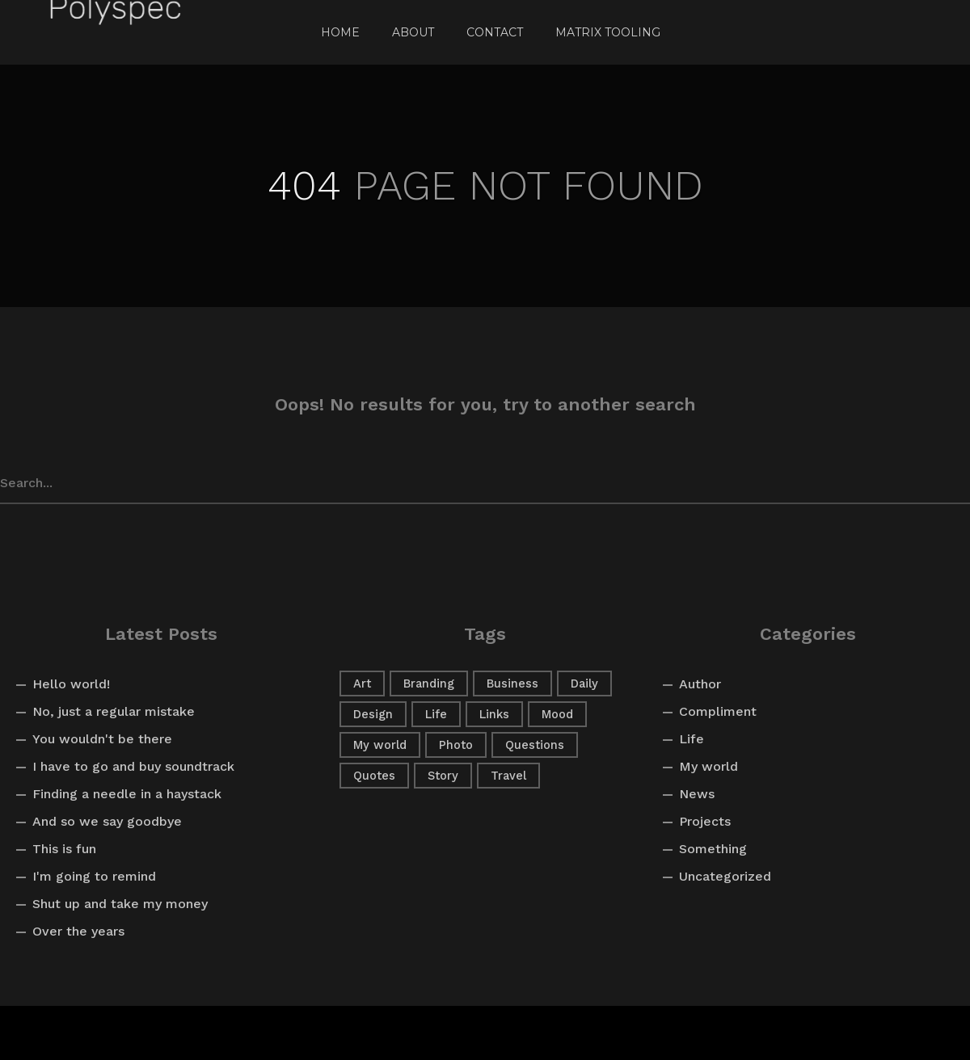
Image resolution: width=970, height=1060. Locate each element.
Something (713, 848)
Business (512, 683)
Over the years (78, 931)
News (697, 793)
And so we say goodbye (107, 821)
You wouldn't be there (102, 739)
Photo (456, 745)
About (413, 32)
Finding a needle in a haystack (126, 793)
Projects (705, 821)
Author (700, 684)
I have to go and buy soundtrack (133, 766)
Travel (508, 775)
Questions (534, 745)
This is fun (64, 848)
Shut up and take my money (120, 903)
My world (380, 745)
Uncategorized (725, 876)
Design (373, 714)
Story (443, 775)
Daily (584, 683)
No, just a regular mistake (113, 711)
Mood (557, 714)
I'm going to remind (94, 876)
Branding (428, 683)
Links (494, 714)
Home (340, 32)
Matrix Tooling (607, 32)
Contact (494, 32)
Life (436, 714)
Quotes (374, 775)
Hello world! (71, 684)
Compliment (718, 711)
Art (362, 683)
